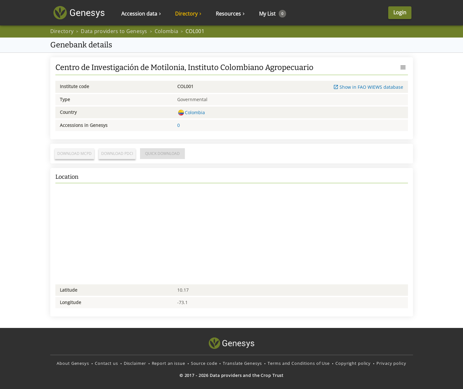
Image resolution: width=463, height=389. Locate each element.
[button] (403, 67)
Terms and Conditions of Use (299, 363)
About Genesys (73, 363)
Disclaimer (135, 363)
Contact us (106, 363)
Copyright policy (353, 363)
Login (399, 12)
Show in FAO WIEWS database (368, 87)
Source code (204, 363)
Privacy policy (391, 363)
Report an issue (168, 363)
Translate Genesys (242, 363)
